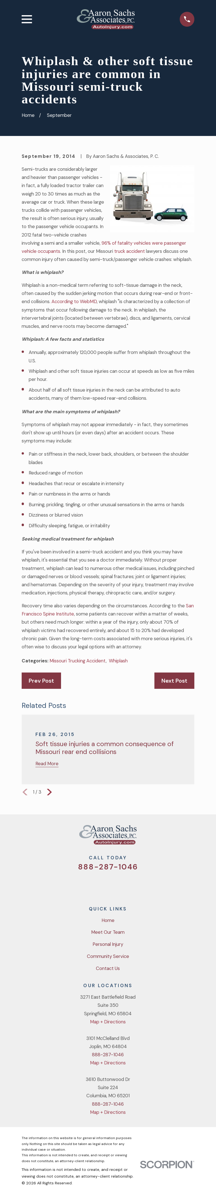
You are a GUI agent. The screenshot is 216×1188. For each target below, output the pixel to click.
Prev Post (41, 680)
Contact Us (108, 968)
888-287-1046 (108, 867)
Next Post (174, 680)
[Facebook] (100, 885)
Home (108, 920)
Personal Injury (108, 944)
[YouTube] (115, 885)
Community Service (108, 956)
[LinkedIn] (130, 885)
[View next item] (49, 792)
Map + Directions (108, 1022)
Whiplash (118, 661)
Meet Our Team (108, 932)
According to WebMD (74, 301)
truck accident (129, 251)
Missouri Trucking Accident (78, 661)
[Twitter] (85, 885)
